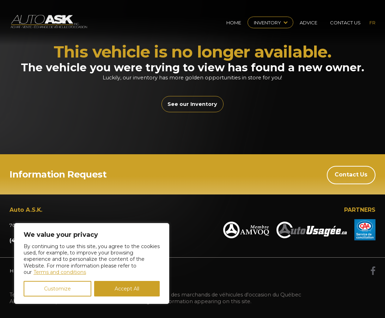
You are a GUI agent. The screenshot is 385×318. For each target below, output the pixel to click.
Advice (308, 22)
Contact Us (345, 22)
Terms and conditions (59, 272)
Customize (57, 289)
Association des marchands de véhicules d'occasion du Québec (221, 294)
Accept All (127, 289)
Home (233, 22)
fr (372, 22)
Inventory (267, 22)
